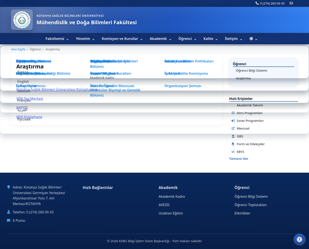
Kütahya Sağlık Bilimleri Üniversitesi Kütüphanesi (56, 89)
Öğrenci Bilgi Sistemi (251, 70)
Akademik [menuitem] (159, 38)
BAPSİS (22, 107)
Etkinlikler (242, 213)
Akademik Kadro (172, 196)
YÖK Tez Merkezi (29, 98)
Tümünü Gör (238, 159)
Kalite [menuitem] (209, 38)
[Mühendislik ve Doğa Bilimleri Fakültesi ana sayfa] (22, 20)
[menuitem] (253, 38)
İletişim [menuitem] (232, 38)
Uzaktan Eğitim (171, 213)
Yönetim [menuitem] (83, 38)
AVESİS (164, 204)
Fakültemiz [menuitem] (55, 38)
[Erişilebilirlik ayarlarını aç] (300, 240)
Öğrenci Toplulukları (251, 204)
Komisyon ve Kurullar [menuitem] (120, 38)
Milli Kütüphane (29, 117)
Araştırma (243, 78)
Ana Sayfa (18, 49)
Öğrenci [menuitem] (186, 38)
